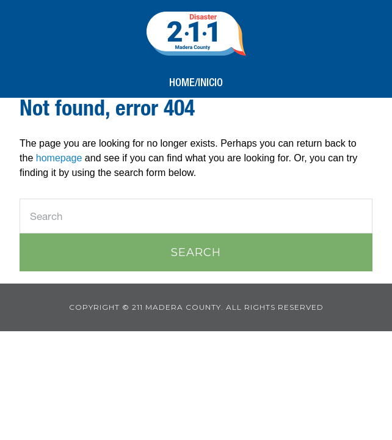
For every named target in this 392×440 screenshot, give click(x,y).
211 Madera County (196, 33)
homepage (59, 158)
